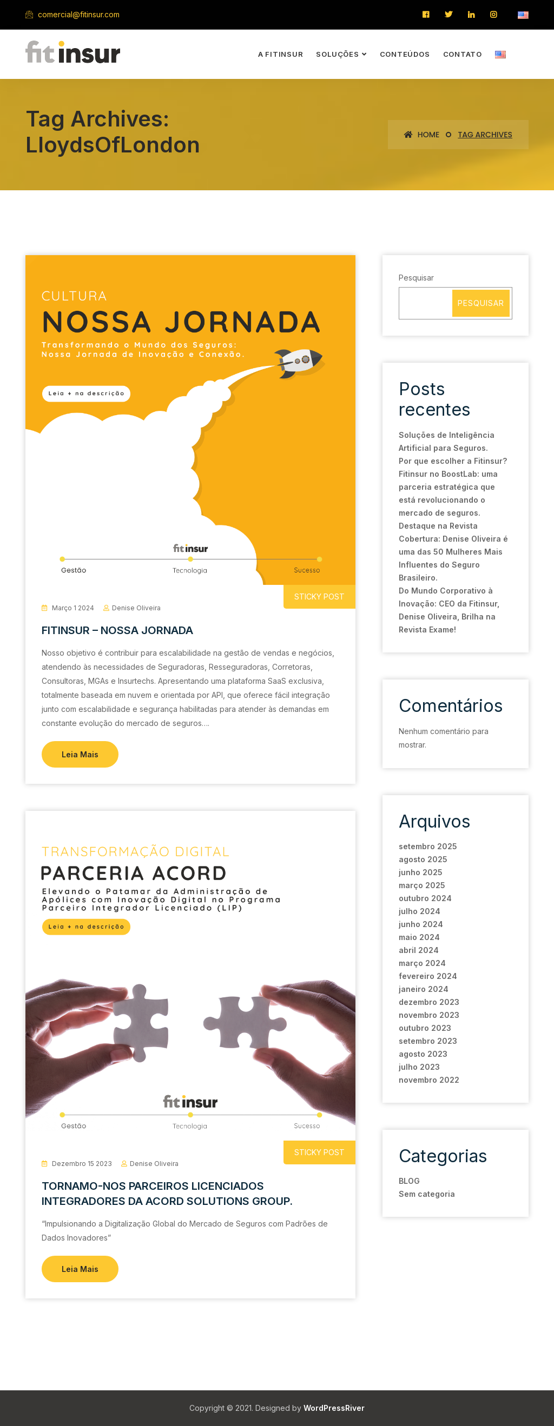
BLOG (409, 1180)
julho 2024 (419, 911)
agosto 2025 (423, 859)
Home (421, 134)
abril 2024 (419, 950)
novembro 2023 (429, 1014)
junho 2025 (421, 872)
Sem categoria (427, 1193)
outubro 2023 (425, 1027)
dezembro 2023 (429, 1002)
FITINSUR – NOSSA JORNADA (117, 630)
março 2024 (422, 963)
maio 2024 (419, 937)
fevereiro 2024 (428, 976)
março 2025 (422, 885)
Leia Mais (80, 754)
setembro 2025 (428, 846)
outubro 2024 (425, 898)
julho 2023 (419, 1066)
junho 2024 (421, 924)
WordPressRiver (334, 1407)
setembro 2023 (428, 1040)
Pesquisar (416, 277)
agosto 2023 (423, 1053)
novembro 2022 (429, 1079)
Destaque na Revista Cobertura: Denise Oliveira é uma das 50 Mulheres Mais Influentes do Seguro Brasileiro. (453, 551)
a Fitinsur (281, 54)
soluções (337, 54)
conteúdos (405, 54)
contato (462, 54)
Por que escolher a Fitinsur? (453, 460)
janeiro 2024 (424, 989)
